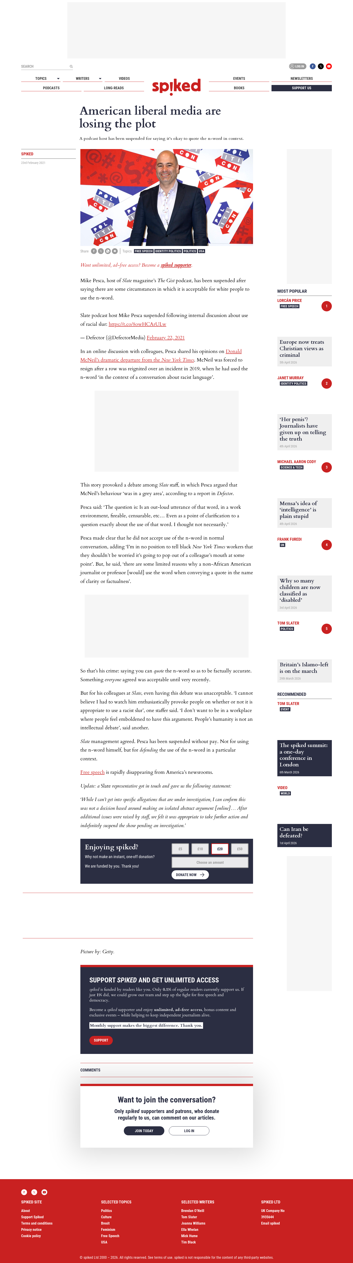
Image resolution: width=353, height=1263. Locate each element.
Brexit (105, 1223)
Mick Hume (189, 1236)
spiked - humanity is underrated (176, 87)
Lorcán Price (289, 300)
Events (239, 78)
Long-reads (114, 88)
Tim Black (188, 1242)
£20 (220, 849)
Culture (106, 1217)
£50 (239, 849)
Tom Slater (288, 623)
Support (101, 1040)
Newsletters (302, 78)
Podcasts (51, 88)
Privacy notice (31, 1229)
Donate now (186, 875)
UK (282, 545)
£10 (200, 849)
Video (282, 787)
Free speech (92, 772)
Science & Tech (292, 467)
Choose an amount (210, 862)
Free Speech (144, 251)
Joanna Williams (193, 1223)
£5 (180, 849)
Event (285, 709)
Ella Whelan (189, 1229)
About (25, 1211)
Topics (41, 78)
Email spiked (270, 1223)
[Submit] (71, 66)
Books (239, 88)
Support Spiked (32, 1217)
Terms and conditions (36, 1223)
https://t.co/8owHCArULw (137, 324)
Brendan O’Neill (192, 1211)
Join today (144, 1131)
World (285, 793)
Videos (124, 78)
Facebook (313, 66)
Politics (190, 251)
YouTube (329, 66)
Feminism (108, 1229)
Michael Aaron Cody (296, 461)
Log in (297, 66)
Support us (301, 88)
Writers (82, 78)
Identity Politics (168, 251)
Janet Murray (290, 377)
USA (201, 251)
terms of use (163, 1257)
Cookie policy (31, 1236)
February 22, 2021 (166, 337)
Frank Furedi (289, 539)
